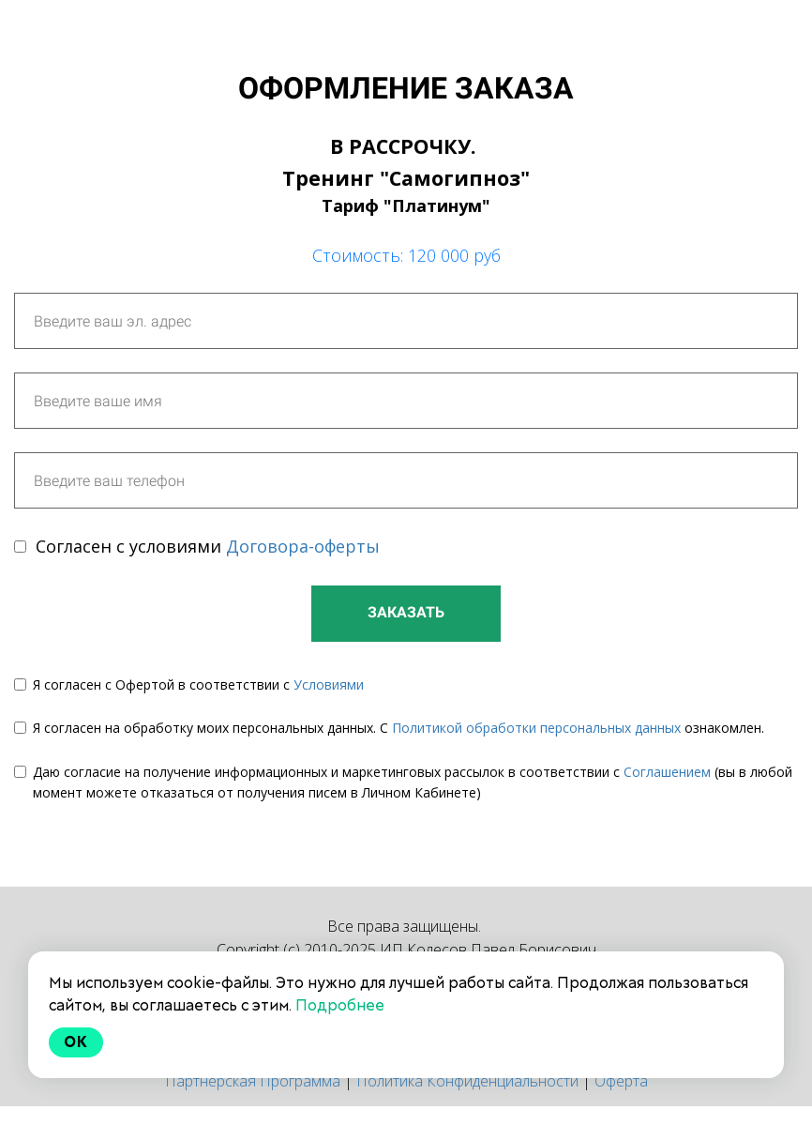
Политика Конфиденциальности (467, 1081)
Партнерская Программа (252, 1081)
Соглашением (667, 772)
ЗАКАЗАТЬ (406, 612)
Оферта (621, 1081)
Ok (76, 1042)
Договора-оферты (303, 546)
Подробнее (339, 1005)
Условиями (328, 684)
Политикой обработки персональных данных (536, 728)
